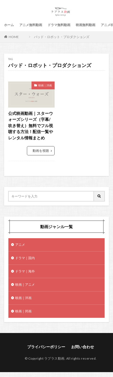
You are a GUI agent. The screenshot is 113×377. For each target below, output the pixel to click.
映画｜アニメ (25, 284)
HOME (14, 37)
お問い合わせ (82, 346)
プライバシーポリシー (46, 346)
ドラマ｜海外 (25, 271)
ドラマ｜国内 (25, 258)
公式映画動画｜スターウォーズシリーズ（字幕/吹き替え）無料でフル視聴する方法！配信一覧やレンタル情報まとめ (30, 125)
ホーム (9, 25)
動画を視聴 (41, 151)
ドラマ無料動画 (59, 25)
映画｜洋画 (45, 85)
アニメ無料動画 (30, 25)
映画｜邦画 (23, 311)
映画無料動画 (85, 25)
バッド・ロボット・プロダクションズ (61, 37)
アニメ (20, 245)
